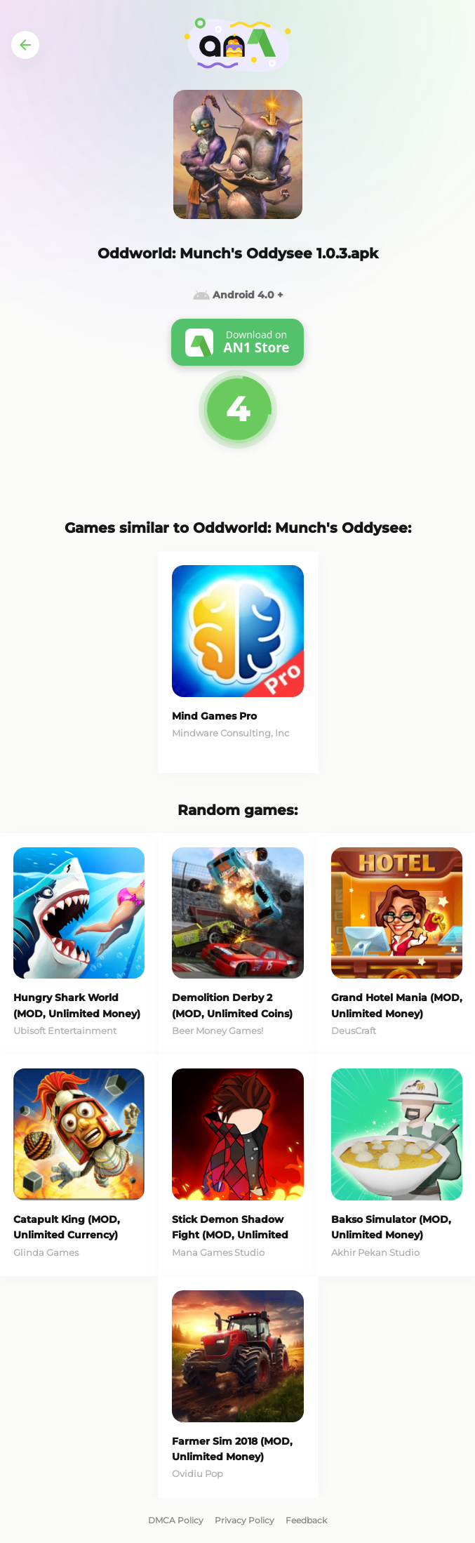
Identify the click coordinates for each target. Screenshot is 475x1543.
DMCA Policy (175, 1520)
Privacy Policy (244, 1520)
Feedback (306, 1520)
